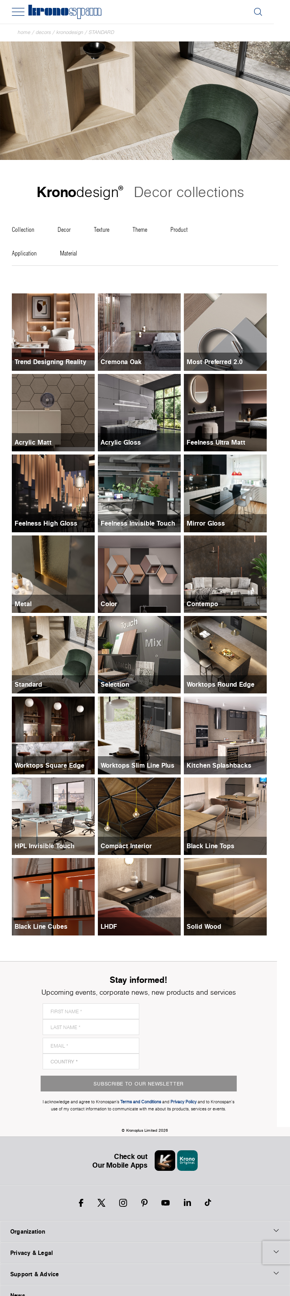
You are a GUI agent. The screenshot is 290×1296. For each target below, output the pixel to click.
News (17, 1264)
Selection (119, 684)
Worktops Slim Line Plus (141, 765)
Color (113, 604)
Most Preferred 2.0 (222, 361)
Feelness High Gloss (46, 523)
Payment (21, 1285)
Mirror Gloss (213, 523)
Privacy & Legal (145, 1221)
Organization (145, 1199)
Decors (43, 32)
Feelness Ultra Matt (223, 442)
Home (24, 32)
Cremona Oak (125, 361)
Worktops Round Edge (228, 684)
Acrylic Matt (33, 442)
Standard (101, 32)
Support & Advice (145, 1242)
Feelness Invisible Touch (142, 523)
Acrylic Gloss (125, 442)
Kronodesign (69, 32)
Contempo (210, 604)
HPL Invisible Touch (45, 846)
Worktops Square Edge (49, 765)
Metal (23, 604)
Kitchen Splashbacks (226, 765)
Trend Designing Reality (50, 361)
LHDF (113, 926)
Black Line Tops (218, 846)
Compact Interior (130, 846)
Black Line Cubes (41, 926)
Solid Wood (211, 926)
